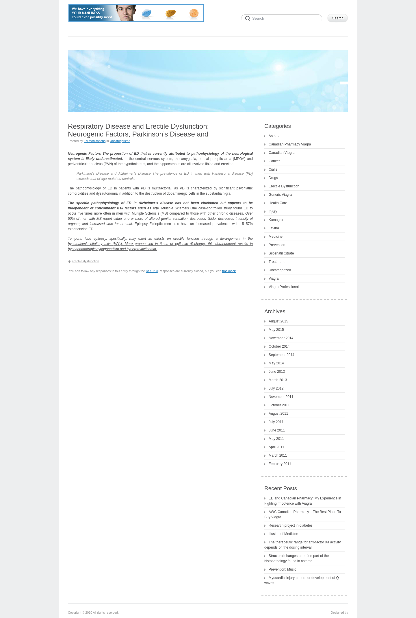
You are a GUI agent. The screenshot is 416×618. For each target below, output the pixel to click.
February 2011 (280, 464)
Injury (273, 211)
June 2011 (277, 430)
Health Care (278, 203)
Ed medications (94, 141)
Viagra (273, 278)
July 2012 (276, 388)
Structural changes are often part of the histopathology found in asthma (296, 558)
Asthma (275, 136)
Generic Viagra (280, 195)
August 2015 (278, 321)
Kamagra (276, 220)
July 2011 (276, 422)
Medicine (276, 237)
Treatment (276, 262)
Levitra (274, 228)
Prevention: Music (282, 569)
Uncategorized (120, 141)
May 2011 (276, 439)
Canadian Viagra (281, 153)
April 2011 (276, 447)
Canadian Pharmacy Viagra (290, 144)
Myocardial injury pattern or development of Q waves (301, 580)
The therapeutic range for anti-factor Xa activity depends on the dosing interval (302, 544)
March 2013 (278, 380)
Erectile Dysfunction (284, 186)
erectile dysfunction (85, 261)
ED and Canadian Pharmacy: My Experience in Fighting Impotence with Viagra (302, 501)
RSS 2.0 (152, 271)
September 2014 (281, 355)
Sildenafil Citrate (281, 253)
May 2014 (276, 363)
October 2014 (279, 346)
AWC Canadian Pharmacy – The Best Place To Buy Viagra (302, 514)
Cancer (274, 161)
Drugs (273, 178)
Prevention (277, 245)
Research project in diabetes (291, 525)
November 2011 (281, 397)
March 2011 (278, 455)
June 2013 (277, 372)
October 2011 (279, 405)
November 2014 (281, 338)
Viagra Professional (284, 287)
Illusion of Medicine (283, 534)
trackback (229, 271)
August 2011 (278, 414)
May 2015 (276, 330)
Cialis (273, 169)
